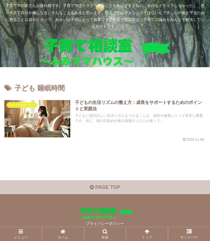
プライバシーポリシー (105, 223)
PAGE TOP (105, 187)
